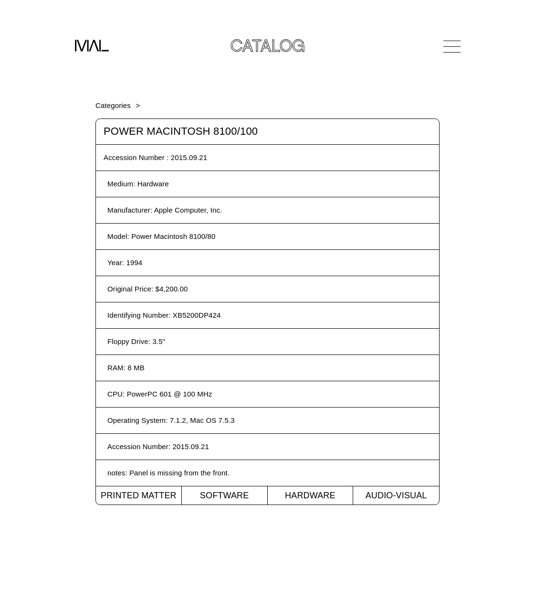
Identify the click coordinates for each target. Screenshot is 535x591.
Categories (113, 105)
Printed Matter (139, 495)
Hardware (310, 495)
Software (224, 495)
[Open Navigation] (452, 46)
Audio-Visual (396, 495)
